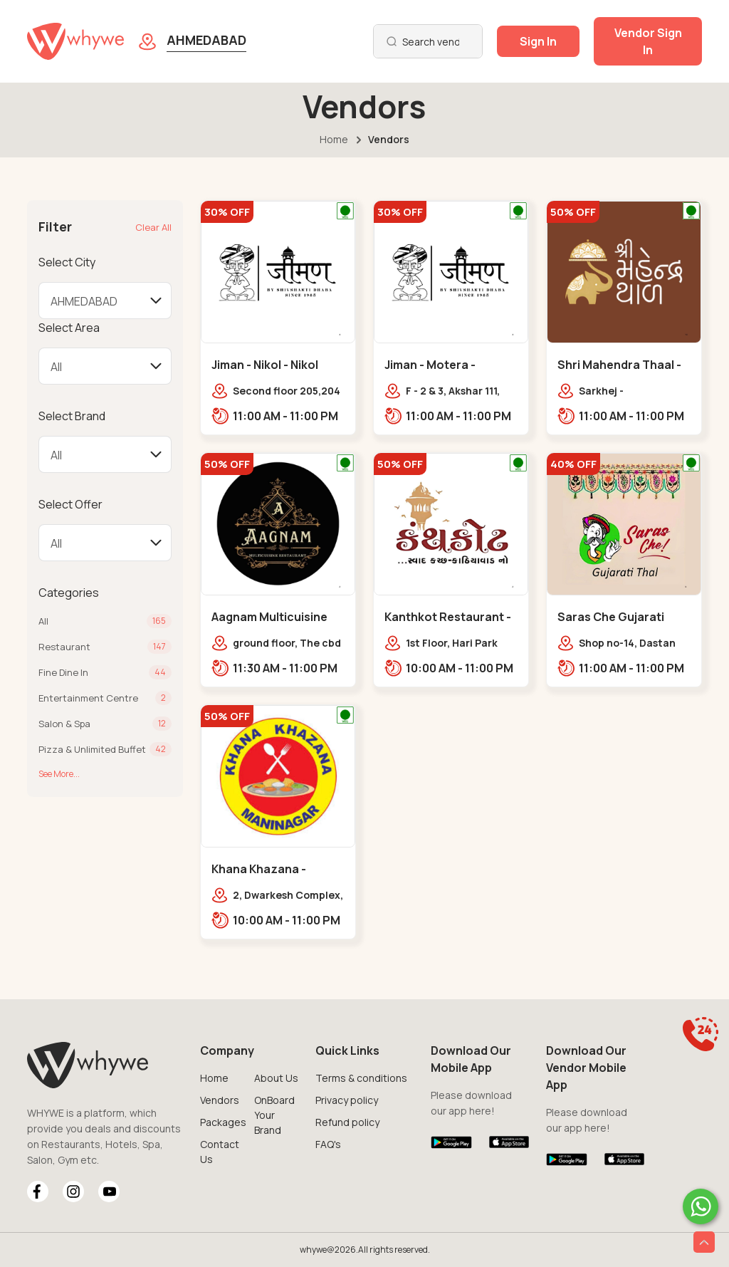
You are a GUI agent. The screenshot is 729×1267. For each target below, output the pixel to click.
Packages (223, 1122)
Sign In (538, 41)
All (43, 621)
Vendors (219, 1100)
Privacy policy (346, 1100)
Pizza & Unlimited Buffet (92, 749)
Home (334, 139)
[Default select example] (105, 300)
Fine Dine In (63, 672)
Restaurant (64, 646)
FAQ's (328, 1144)
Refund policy (347, 1122)
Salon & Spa (64, 723)
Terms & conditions (361, 1078)
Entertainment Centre (88, 698)
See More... (59, 774)
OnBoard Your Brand (274, 1115)
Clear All (153, 227)
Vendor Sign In (648, 41)
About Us (276, 1078)
